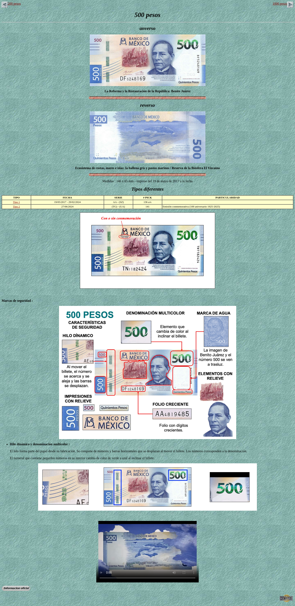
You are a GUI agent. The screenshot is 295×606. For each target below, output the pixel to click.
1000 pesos (282, 3)
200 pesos (11, 3)
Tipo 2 (16, 206)
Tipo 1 (16, 202)
